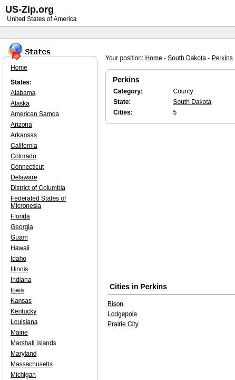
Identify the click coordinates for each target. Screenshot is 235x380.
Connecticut (27, 166)
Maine (19, 332)
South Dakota (187, 58)
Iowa (17, 290)
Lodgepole (122, 314)
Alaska (20, 103)
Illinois (19, 269)
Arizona (21, 124)
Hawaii (20, 248)
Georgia (22, 227)
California (24, 145)
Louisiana (24, 322)
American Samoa (35, 114)
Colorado (23, 156)
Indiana (21, 279)
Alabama (23, 93)
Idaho (18, 258)
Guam (19, 237)
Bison (115, 304)
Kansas (21, 301)
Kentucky (23, 311)
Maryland (23, 353)
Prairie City (123, 324)
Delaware (24, 177)
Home (153, 58)
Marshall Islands (33, 343)
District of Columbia (38, 188)
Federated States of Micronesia (38, 202)
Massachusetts (32, 364)
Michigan (23, 374)
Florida (20, 216)
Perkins (222, 58)
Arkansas (24, 135)
